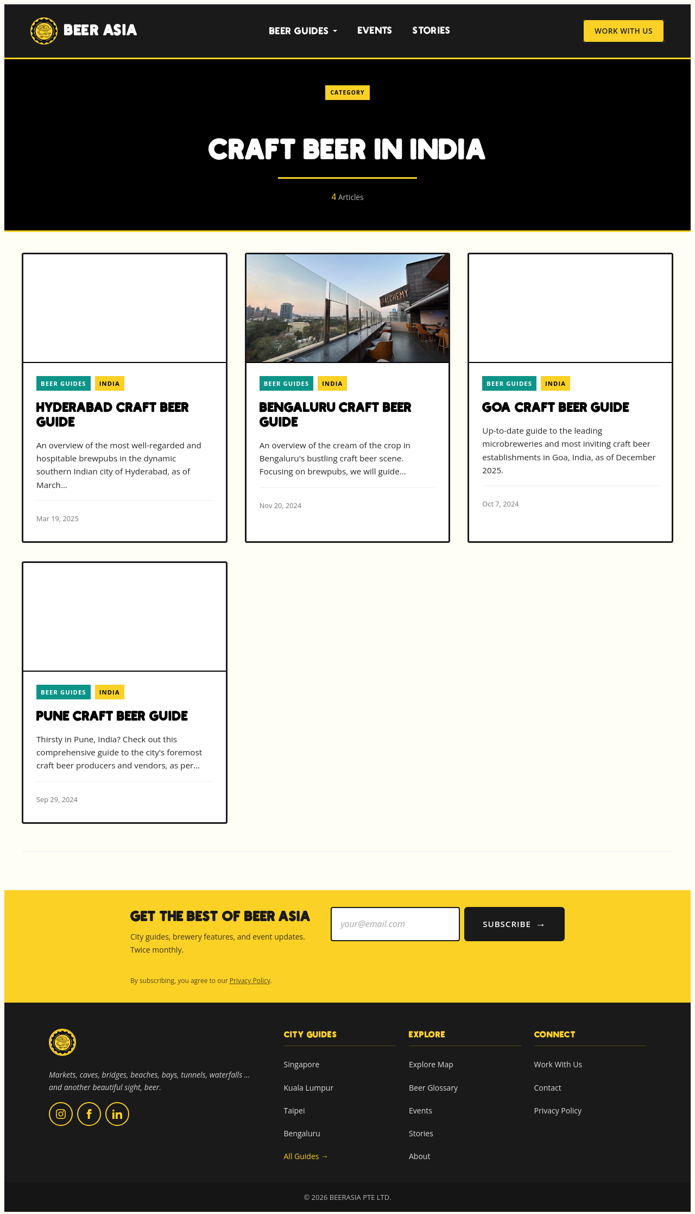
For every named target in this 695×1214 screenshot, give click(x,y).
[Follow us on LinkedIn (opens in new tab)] (117, 1112)
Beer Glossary (433, 1085)
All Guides (306, 1154)
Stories (432, 31)
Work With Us (624, 31)
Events (375, 31)
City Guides (310, 1032)
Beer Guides (303, 31)
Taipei (294, 1108)
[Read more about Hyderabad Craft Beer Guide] (124, 397)
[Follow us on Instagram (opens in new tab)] (61, 1112)
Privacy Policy (250, 978)
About (419, 1154)
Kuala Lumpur (309, 1085)
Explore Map (431, 1062)
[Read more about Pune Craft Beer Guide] (124, 691)
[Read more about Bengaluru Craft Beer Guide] (348, 391)
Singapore (302, 1062)
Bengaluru (302, 1131)
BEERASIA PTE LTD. (360, 1195)
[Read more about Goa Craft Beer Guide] (570, 390)
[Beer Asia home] (62, 1046)
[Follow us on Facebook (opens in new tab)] (89, 1112)
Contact (547, 1085)
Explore (427, 1032)
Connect (555, 1032)
